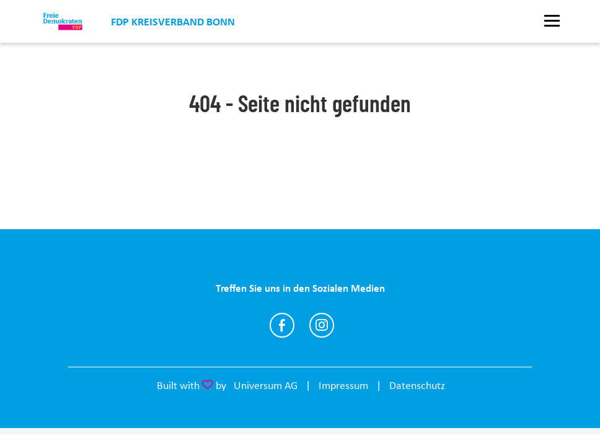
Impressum (343, 385)
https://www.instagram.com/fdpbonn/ (321, 325)
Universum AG (266, 385)
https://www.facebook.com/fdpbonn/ (282, 325)
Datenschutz (417, 385)
